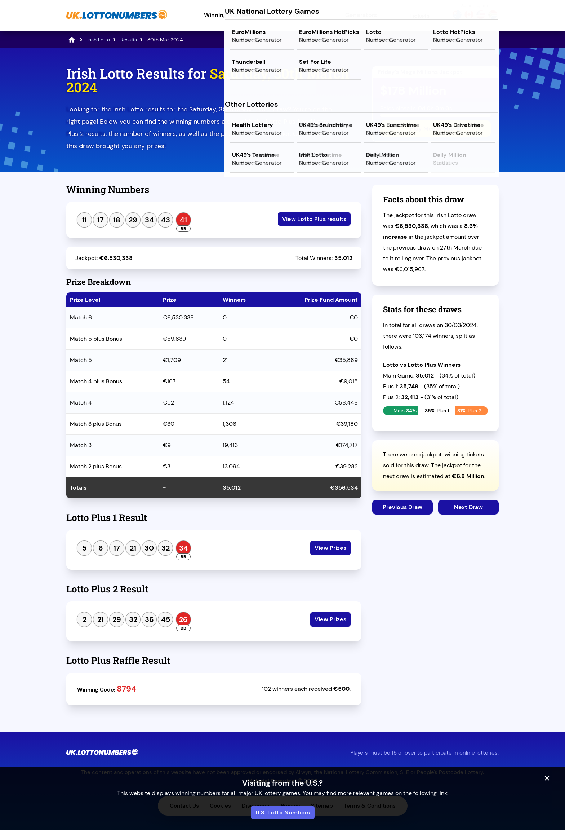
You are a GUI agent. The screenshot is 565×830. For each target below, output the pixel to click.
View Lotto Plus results (314, 219)
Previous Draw (402, 507)
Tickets (419, 15)
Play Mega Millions (435, 128)
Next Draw (468, 507)
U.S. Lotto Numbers (282, 812)
